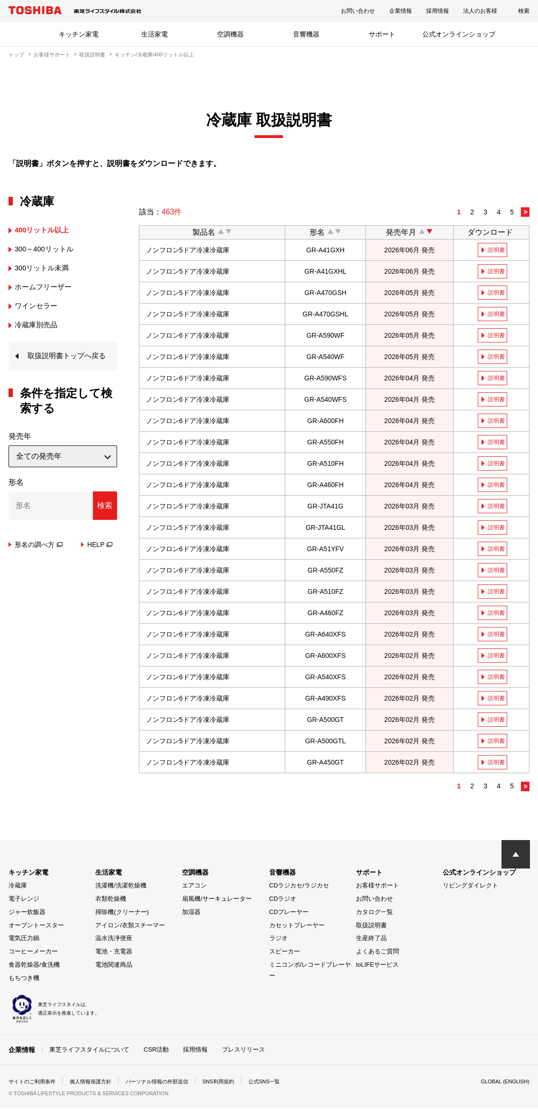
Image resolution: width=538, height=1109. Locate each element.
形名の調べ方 (39, 559)
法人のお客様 (480, 11)
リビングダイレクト (470, 886)
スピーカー (284, 952)
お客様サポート (52, 54)
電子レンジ (24, 900)
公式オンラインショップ (458, 34)
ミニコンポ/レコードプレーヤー (310, 971)
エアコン (194, 886)
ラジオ (278, 939)
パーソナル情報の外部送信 (168, 1082)
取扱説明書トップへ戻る (65, 363)
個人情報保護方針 (96, 1082)
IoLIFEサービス (377, 965)
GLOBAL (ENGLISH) (502, 1082)
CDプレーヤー (289, 912)
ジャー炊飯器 (27, 912)
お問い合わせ (358, 11)
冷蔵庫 (18, 886)
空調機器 (230, 34)
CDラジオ (283, 900)
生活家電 (154, 34)
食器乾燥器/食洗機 (34, 965)
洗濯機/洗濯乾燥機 (120, 886)
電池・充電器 (113, 952)
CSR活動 (156, 1050)
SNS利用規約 (233, 1082)
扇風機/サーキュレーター (217, 900)
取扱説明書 (92, 54)
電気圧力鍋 (24, 939)
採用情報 (437, 11)
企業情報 (400, 11)
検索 (523, 11)
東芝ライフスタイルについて (89, 1050)
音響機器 (306, 34)
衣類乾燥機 (110, 900)
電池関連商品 (113, 965)
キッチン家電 (79, 34)
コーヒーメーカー (33, 952)
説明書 (497, 250)
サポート (382, 34)
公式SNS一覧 (282, 1082)
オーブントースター (36, 926)
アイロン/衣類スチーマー (130, 926)
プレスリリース (243, 1050)
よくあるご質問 (377, 952)
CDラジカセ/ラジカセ (299, 886)
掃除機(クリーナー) (122, 912)
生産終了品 (371, 939)
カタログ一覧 (374, 912)
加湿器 (191, 912)
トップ (16, 54)
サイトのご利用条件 (34, 1082)
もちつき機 (24, 978)
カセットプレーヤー (297, 926)
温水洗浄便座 (113, 939)
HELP (100, 559)
